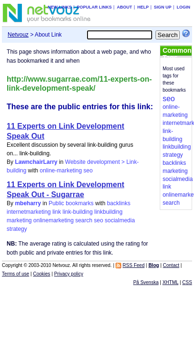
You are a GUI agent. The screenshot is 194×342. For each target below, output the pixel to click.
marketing (19, 220)
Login (183, 7)
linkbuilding (108, 212)
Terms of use (15, 273)
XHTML (171, 282)
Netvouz (18, 34)
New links (60, 7)
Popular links (94, 7)
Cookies (41, 273)
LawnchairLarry (36, 162)
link (56, 212)
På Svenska (145, 282)
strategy (17, 229)
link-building (78, 212)
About (124, 7)
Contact (171, 265)
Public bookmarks (71, 203)
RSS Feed (134, 265)
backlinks (118, 203)
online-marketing (60, 170)
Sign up (163, 7)
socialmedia (120, 220)
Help (143, 7)
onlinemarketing (53, 220)
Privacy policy (68, 273)
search (83, 220)
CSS (187, 282)
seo (88, 170)
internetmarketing (29, 212)
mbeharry (28, 203)
